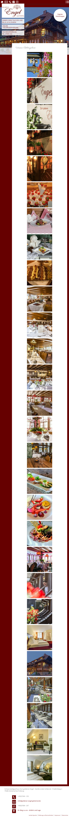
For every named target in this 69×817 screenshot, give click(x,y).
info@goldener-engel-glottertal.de (29, 801)
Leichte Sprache (33, 815)
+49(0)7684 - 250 (23, 796)
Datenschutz (65, 815)
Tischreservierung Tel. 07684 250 (9, 33)
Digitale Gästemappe (60, 15)
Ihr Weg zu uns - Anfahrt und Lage (29, 810)
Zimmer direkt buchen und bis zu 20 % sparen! (12, 21)
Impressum (57, 815)
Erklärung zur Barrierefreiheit (45, 815)
